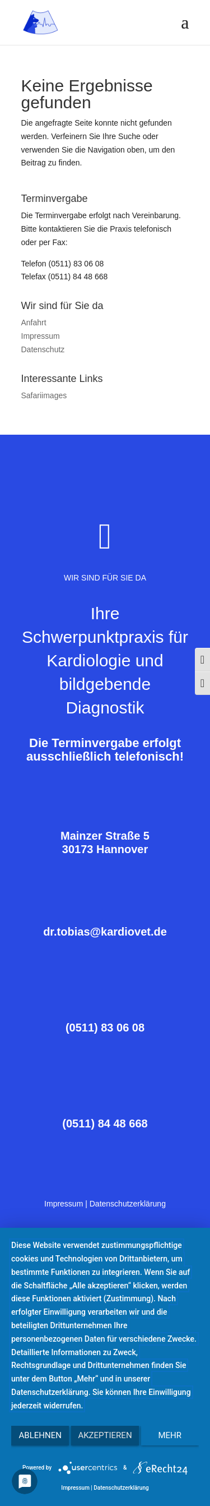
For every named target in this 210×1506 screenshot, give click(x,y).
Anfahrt (33, 322)
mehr (170, 1435)
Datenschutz (43, 349)
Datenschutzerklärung (128, 1203)
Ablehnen (40, 1435)
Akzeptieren (105, 1435)
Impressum (40, 335)
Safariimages (44, 395)
